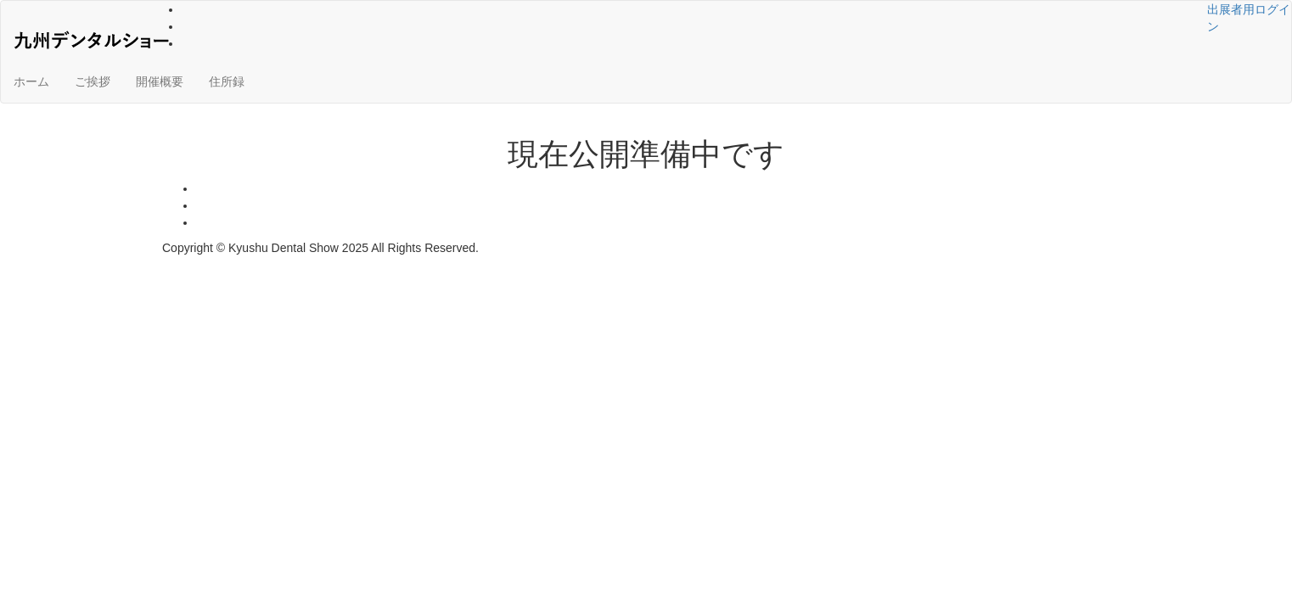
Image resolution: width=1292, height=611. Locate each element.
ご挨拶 (92, 81)
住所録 (226, 81)
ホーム (31, 81)
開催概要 (159, 81)
